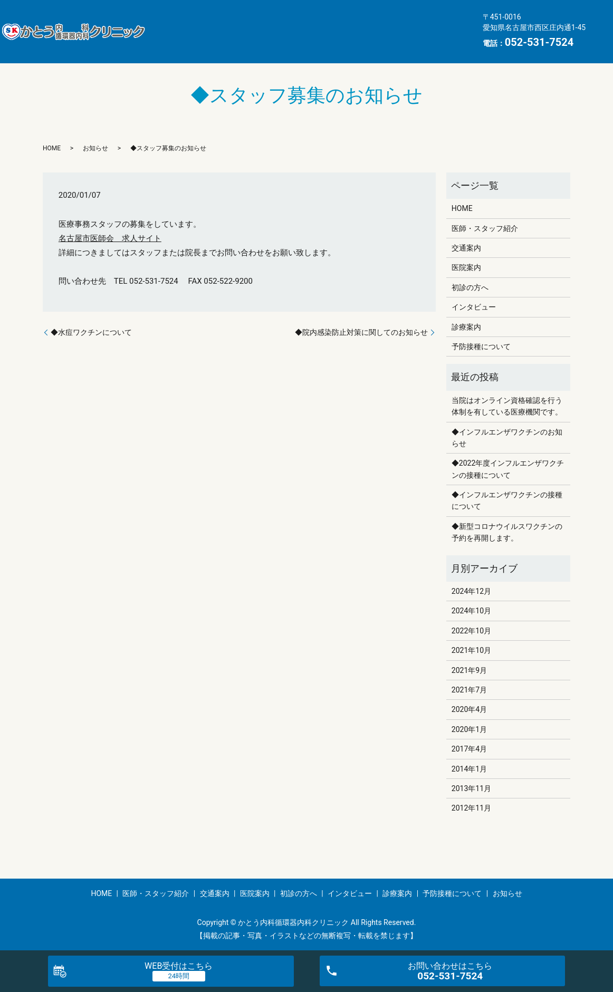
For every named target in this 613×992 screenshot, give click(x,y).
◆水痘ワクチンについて (91, 332)
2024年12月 (471, 591)
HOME (169, 22)
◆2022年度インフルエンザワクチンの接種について (508, 469)
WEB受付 (179, 966)
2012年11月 (471, 808)
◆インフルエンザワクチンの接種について (507, 500)
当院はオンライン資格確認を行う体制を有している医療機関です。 (507, 406)
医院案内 (366, 22)
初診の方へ (424, 22)
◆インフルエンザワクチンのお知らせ (507, 438)
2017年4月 (469, 749)
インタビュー (182, 39)
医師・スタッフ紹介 (239, 22)
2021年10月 (471, 650)
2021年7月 (469, 690)
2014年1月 (469, 769)
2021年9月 (469, 670)
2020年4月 (469, 709)
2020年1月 (469, 729)
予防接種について (313, 39)
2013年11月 (471, 788)
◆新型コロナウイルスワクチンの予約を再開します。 (507, 532)
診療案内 (244, 39)
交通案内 (313, 22)
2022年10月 (471, 631)
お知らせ (383, 39)
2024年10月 (471, 610)
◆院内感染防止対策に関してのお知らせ (361, 332)
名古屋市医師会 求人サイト (110, 238)
